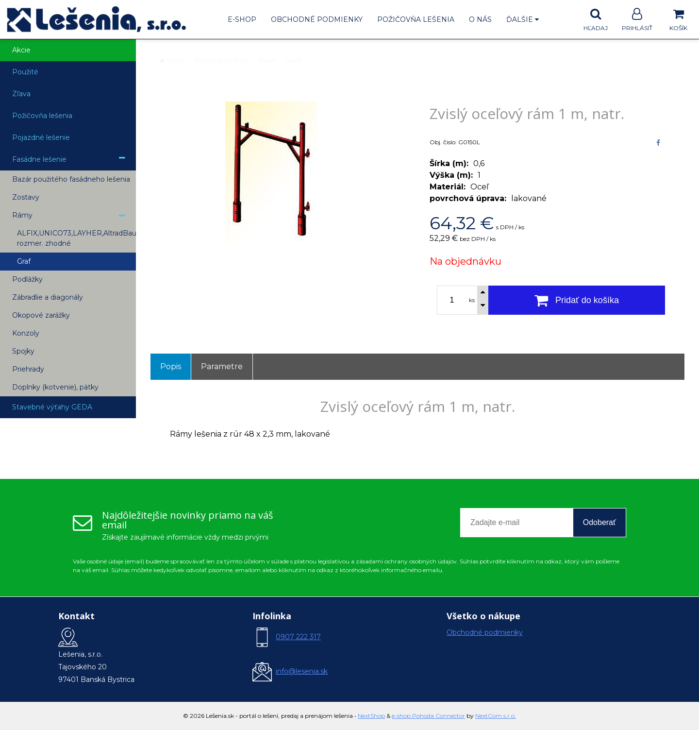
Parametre (222, 366)
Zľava (21, 93)
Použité (25, 72)
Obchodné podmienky (317, 19)
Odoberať (599, 522)
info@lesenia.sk (302, 671)
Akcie (21, 50)
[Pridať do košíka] (576, 300)
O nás (480, 19)
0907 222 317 (298, 636)
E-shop (242, 19)
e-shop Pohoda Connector (428, 715)
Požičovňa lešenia (415, 19)
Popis (170, 366)
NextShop (371, 715)
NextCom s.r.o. (495, 715)
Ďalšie (522, 19)
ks (472, 300)
